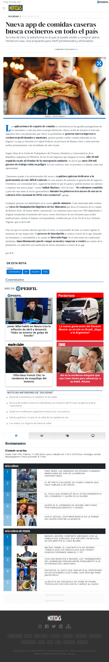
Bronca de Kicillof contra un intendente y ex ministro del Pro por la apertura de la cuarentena (52, 404)
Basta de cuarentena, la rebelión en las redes (33, 397)
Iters (45, 271)
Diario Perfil (15, 636)
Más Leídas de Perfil (17, 531)
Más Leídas (11, 466)
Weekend (81, 636)
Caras (28, 636)
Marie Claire (41, 636)
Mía (58, 642)
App (26, 271)
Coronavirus (14, 271)
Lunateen (69, 642)
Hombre (68, 636)
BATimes (82, 642)
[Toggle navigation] (4, 8)
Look (41, 642)
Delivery (35, 271)
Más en (21, 288)
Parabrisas (95, 636)
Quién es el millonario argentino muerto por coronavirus (39, 411)
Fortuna (55, 636)
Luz (50, 642)
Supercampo (28, 642)
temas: (10, 268)
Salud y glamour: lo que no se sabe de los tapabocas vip (38, 417)
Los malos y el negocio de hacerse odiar (30, 423)
